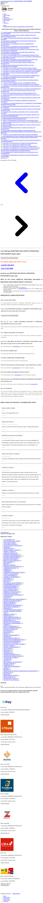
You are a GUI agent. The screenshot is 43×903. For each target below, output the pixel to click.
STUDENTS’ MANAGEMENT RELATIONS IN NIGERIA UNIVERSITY (20, 134)
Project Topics (6, 15)
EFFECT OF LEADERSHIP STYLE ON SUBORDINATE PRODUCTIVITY (21, 55)
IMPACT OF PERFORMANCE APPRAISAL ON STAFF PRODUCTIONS (20, 120)
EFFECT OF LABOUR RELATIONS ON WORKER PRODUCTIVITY (19, 93)
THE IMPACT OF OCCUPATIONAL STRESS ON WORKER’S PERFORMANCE (22, 69)
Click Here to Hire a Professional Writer (9, 258)
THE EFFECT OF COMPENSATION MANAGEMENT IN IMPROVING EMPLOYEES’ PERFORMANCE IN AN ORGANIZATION (19, 47)
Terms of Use (6, 898)
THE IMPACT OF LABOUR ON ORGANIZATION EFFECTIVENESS (19, 68)
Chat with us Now (5, 885)
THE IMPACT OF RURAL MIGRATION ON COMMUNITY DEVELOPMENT (21, 71)
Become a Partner (8, 19)
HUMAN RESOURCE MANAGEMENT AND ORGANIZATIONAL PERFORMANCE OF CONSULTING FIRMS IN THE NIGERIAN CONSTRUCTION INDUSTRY (21, 132)
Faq (4, 21)
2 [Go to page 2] (1, 204)
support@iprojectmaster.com (7, 1)
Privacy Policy (6, 900)
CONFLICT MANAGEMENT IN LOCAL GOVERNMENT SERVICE (19, 82)
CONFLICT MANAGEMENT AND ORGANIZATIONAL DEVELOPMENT (21, 84)
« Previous (3, 157)
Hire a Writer (6, 20)
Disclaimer (5, 901)
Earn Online (6, 17)
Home (4, 14)
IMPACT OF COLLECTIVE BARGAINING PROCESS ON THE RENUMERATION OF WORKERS (17, 66)
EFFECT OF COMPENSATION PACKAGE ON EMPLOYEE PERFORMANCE (22, 88)
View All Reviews (5, 532)
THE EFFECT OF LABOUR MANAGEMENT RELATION (17, 144)
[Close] (1, 686)
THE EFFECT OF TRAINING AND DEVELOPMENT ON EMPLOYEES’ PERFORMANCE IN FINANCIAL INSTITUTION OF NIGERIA (19, 60)
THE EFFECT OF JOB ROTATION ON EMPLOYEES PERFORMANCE (20, 143)
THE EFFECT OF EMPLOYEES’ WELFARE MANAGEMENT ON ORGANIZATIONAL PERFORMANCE (18, 53)
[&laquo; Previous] (21, 203)
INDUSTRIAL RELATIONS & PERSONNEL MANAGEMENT (18, 26)
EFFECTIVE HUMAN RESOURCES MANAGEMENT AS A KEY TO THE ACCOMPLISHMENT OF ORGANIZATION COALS (20, 118)
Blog (4, 16)
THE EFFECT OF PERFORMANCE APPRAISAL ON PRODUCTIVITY (20, 146)
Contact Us (6, 23)
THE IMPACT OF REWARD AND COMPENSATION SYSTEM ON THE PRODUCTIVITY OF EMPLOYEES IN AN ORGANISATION (19, 150)
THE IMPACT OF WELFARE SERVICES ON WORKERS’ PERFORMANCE (21, 75)
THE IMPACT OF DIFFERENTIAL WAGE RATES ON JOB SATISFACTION (21, 147)
